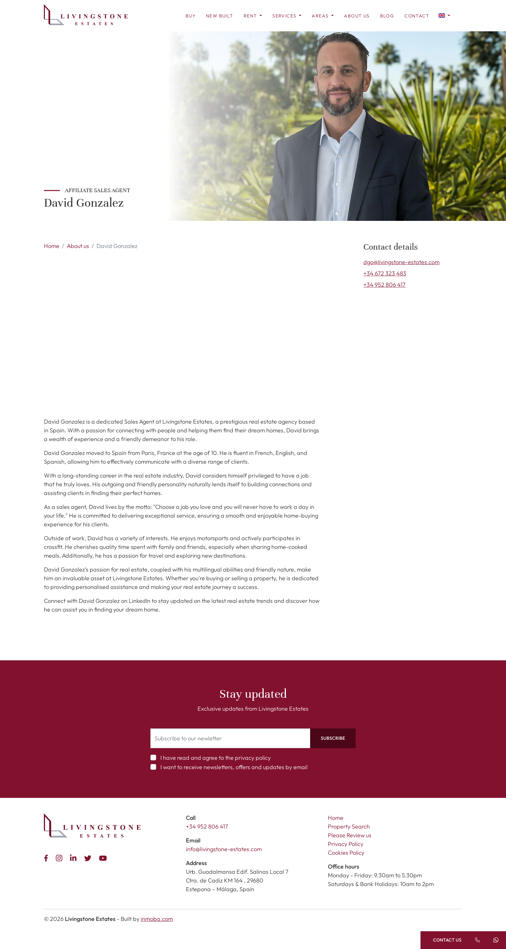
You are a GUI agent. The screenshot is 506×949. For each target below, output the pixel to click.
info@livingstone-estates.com (224, 849)
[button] (444, 15)
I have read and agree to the (215, 757)
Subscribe (333, 738)
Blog (387, 16)
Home (51, 246)
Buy (191, 16)
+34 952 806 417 (384, 284)
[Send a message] (496, 940)
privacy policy (253, 757)
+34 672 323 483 (384, 273)
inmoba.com (157, 919)
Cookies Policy (346, 852)
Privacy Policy (345, 844)
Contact (416, 16)
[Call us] (477, 940)
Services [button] (285, 16)
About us (356, 16)
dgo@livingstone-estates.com (401, 262)
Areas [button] (321, 16)
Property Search (349, 826)
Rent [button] (251, 16)
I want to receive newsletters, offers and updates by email (234, 767)
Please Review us (349, 835)
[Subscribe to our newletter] (230, 738)
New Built (219, 16)
